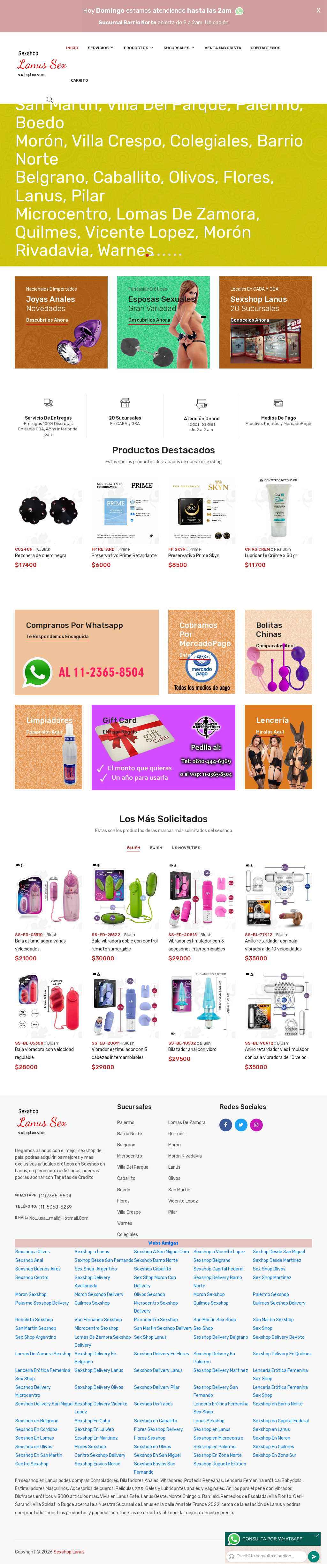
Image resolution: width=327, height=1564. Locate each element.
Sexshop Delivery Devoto (279, 1337)
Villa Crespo (129, 1212)
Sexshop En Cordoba (36, 1429)
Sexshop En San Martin (38, 1455)
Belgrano (126, 1145)
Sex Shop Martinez (272, 1277)
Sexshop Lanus (69, 1552)
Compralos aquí (44, 732)
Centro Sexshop (32, 1464)
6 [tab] (175, 255)
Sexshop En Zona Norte (218, 1455)
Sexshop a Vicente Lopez (220, 1252)
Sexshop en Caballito (155, 1421)
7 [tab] (180, 255)
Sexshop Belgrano (212, 1260)
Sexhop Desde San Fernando (104, 1260)
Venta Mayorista (223, 48)
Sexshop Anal (29, 1260)
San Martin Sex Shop (215, 1319)
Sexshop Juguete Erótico (220, 1464)
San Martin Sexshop (273, 1319)
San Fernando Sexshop (98, 1319)
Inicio (72, 48)
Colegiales (127, 1234)
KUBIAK (43, 549)
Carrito (79, 80)
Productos (139, 47)
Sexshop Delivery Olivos (99, 1387)
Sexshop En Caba (92, 1421)
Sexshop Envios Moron (97, 1464)
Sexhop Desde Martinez (277, 1260)
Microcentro (129, 1156)
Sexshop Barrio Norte (156, 1260)
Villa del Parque (132, 1167)
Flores (123, 1201)
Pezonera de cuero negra (40, 555)
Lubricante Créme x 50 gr (271, 555)
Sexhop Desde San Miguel (279, 1252)
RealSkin (282, 549)
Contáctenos (265, 48)
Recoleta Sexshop (34, 1319)
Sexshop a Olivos (32, 1252)
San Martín (179, 1190)
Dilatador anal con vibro (192, 1049)
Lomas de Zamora (187, 1122)
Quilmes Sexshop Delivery (279, 1303)
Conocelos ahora (250, 320)
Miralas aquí (270, 732)
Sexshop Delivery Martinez (221, 1370)
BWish (156, 848)
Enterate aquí (195, 655)
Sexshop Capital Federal (218, 1269)
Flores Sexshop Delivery (158, 1429)
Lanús (174, 1167)
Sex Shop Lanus (150, 1337)
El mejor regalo (120, 732)
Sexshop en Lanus (212, 1429)
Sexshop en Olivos (33, 1446)
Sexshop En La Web (94, 1429)
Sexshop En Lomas (34, 1438)
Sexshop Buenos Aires (38, 1269)
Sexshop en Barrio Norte (278, 1404)
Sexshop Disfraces (153, 1404)
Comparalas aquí (275, 646)
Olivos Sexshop (149, 1294)
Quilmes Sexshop (92, 1303)
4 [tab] (164, 255)
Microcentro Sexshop (156, 1319)
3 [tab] (158, 255)
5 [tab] (169, 255)
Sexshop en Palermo (215, 1446)
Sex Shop (203, 1328)
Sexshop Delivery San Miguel (44, 1404)
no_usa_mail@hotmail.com (58, 1218)
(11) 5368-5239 (55, 1207)
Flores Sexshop (149, 1438)
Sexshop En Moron (271, 1438)
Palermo (125, 1122)
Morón (174, 1145)
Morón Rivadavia (185, 1156)
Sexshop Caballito (152, 1269)
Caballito (126, 1178)
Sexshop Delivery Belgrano (221, 1337)
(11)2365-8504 (55, 1196)
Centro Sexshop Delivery (100, 1455)
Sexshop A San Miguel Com (161, 1252)
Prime (124, 549)
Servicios (101, 47)
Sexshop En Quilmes (273, 1446)
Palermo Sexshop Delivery (42, 1303)
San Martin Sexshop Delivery (163, 1328)
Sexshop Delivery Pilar (156, 1387)
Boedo (123, 1190)
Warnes (124, 1223)
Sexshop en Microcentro (218, 1438)
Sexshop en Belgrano (36, 1421)
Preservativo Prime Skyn (193, 555)
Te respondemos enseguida (57, 637)
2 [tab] (153, 255)
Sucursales (179, 47)
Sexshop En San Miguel (157, 1455)
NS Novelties (186, 848)
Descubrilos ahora (47, 320)
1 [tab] (147, 255)
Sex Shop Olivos (269, 1269)
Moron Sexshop (31, 1294)
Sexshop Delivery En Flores (161, 1354)
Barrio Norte (129, 1133)
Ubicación (217, 22)
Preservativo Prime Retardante (124, 555)
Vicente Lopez (183, 1201)
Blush (133, 848)
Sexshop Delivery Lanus (99, 1370)
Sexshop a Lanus (92, 1252)
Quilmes (176, 1133)
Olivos (174, 1178)
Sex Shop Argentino (35, 1337)
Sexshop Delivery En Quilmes (282, 1354)
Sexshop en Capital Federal (281, 1421)
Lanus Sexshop (209, 1421)
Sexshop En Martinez (96, 1438)
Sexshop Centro (32, 1277)
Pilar (172, 1212)
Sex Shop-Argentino (96, 1269)
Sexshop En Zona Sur (274, 1455)
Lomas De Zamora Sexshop (43, 1354)
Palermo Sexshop (271, 1294)
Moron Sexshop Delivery (99, 1294)
